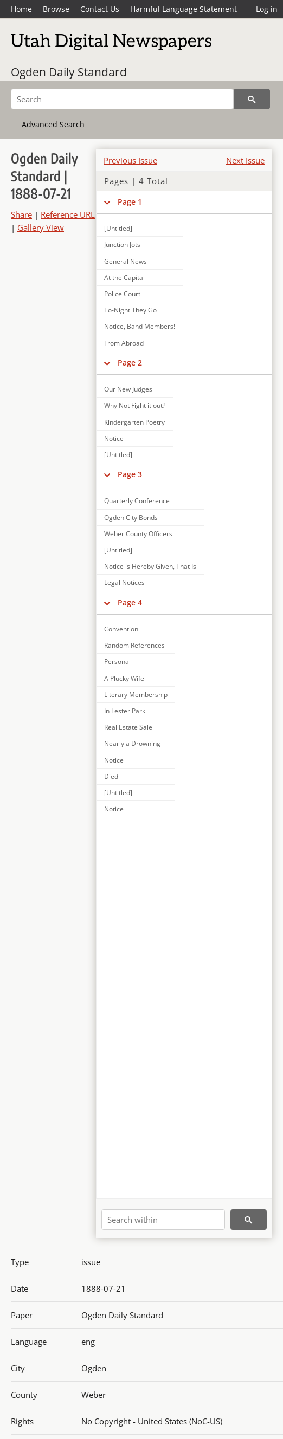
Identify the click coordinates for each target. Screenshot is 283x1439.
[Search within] (163, 1219)
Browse (56, 9)
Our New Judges (128, 389)
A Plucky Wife (124, 678)
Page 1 (130, 202)
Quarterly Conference (137, 500)
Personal (117, 661)
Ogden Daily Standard (69, 72)
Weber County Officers (138, 533)
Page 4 (130, 602)
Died (111, 776)
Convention (121, 629)
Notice (114, 438)
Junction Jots (122, 244)
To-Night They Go (130, 310)
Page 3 (130, 474)
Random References (134, 645)
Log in (267, 9)
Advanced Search (53, 124)
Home (21, 9)
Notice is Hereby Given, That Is (150, 566)
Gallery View (40, 227)
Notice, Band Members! (139, 326)
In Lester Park (124, 710)
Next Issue (245, 160)
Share (21, 214)
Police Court (122, 293)
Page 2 (130, 362)
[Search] (122, 99)
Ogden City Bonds (131, 517)
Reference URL (68, 214)
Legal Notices (124, 582)
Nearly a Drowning (132, 743)
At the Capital (124, 277)
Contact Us (99, 9)
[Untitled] (118, 454)
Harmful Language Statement (183, 9)
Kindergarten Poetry (134, 422)
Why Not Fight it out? (134, 405)
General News (125, 261)
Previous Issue (130, 160)
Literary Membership (136, 694)
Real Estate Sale (128, 727)
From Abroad (124, 343)
